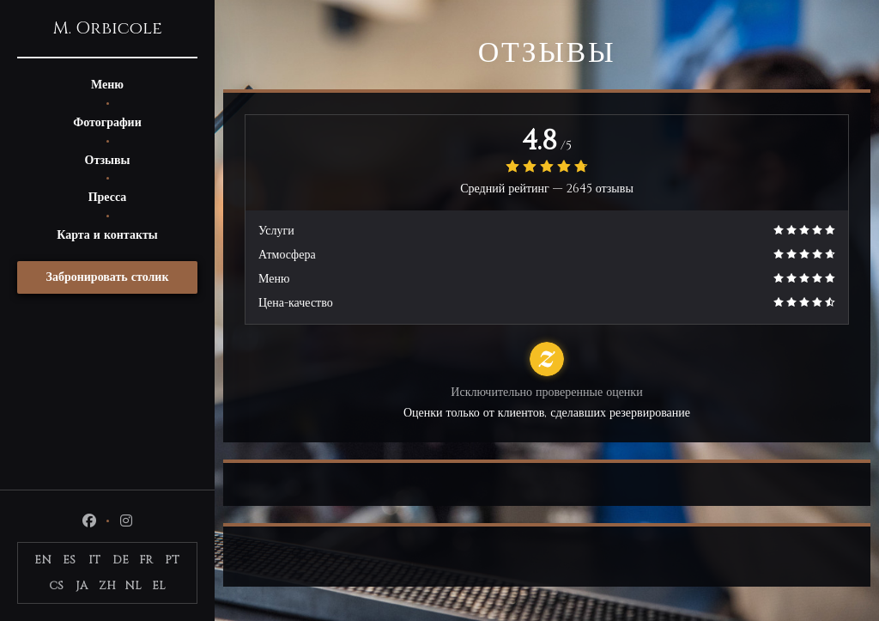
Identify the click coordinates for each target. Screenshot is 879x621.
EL (159, 586)
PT (172, 560)
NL (133, 586)
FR (146, 560)
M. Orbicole (107, 28)
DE (120, 560)
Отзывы (107, 160)
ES (69, 560)
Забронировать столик (107, 277)
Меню (107, 84)
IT (94, 560)
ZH (107, 586)
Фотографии (107, 122)
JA (82, 586)
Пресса (107, 197)
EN (43, 560)
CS (56, 586)
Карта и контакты (107, 235)
